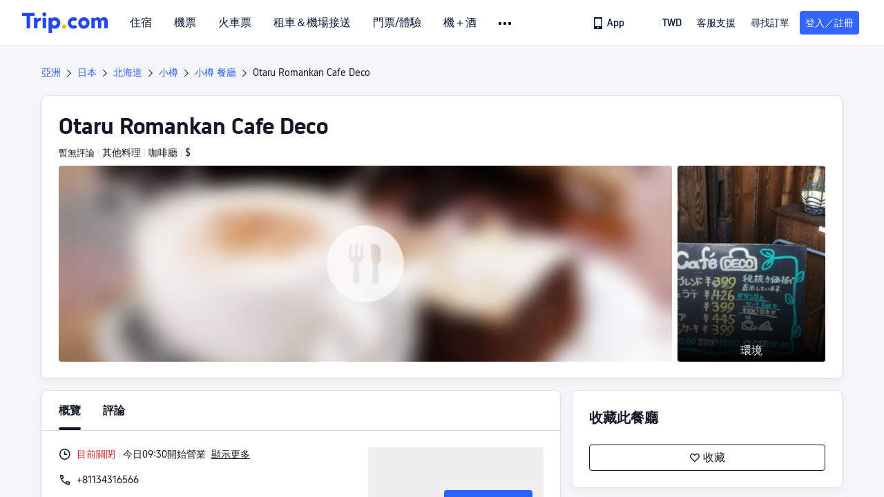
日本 (87, 72)
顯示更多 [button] (230, 454)
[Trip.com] (65, 22)
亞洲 (51, 72)
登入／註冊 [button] (829, 22)
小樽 (168, 72)
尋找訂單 (770, 22)
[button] (506, 23)
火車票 (234, 23)
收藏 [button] (707, 458)
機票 (185, 23)
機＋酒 (460, 23)
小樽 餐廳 (215, 72)
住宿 (141, 23)
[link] (609, 23)
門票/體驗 (397, 23)
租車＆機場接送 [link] (312, 23)
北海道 (127, 72)
